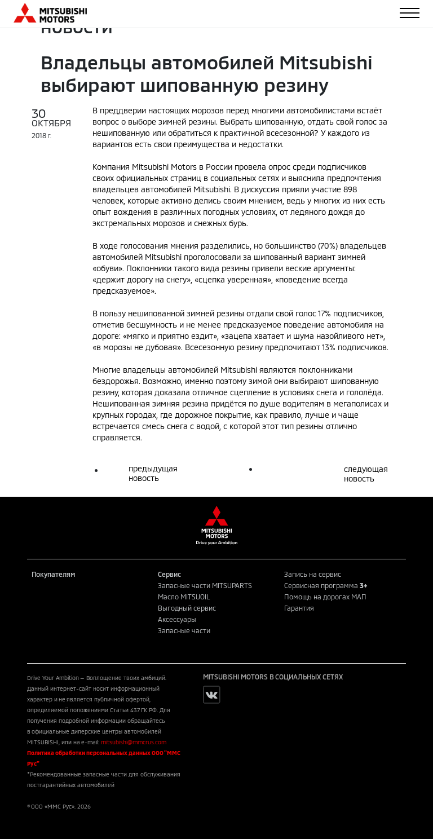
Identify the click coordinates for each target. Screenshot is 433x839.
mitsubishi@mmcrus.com (133, 742)
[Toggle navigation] (409, 13)
